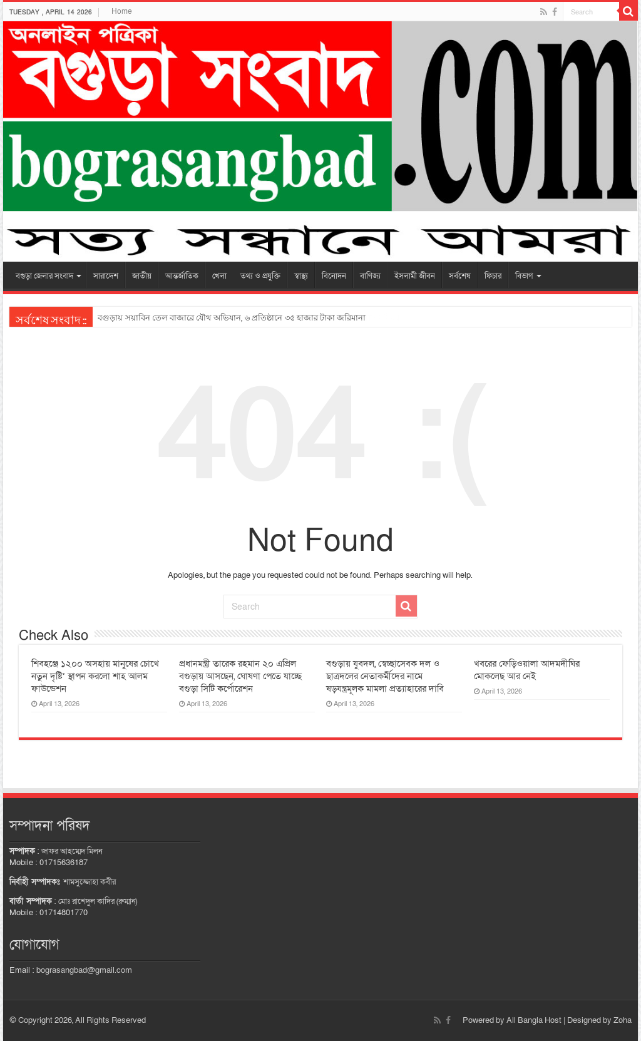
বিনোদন (334, 276)
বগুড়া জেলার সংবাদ (44, 276)
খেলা (219, 276)
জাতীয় (141, 276)
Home (121, 11)
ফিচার (493, 276)
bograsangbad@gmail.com (84, 970)
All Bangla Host (534, 1020)
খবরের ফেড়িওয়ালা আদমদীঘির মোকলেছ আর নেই (527, 669)
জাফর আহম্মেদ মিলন (72, 851)
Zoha (622, 1020)
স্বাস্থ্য (301, 276)
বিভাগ (524, 276)
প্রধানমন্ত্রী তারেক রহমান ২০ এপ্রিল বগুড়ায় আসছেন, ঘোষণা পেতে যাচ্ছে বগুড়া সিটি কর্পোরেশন (240, 676)
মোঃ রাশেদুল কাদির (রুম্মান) (97, 901)
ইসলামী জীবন (414, 276)
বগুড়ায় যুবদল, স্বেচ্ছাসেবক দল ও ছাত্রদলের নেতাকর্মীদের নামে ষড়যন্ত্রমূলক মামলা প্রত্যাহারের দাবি (385, 676)
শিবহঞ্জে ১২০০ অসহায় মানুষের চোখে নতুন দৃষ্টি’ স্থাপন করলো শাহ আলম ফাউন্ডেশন (95, 676)
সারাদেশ (105, 276)
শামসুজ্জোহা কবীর (89, 882)
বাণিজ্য (370, 276)
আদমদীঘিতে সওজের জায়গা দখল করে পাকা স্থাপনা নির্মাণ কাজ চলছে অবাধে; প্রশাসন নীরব (248, 317)
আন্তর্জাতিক (181, 276)
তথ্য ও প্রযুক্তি (260, 276)
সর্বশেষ (460, 276)
